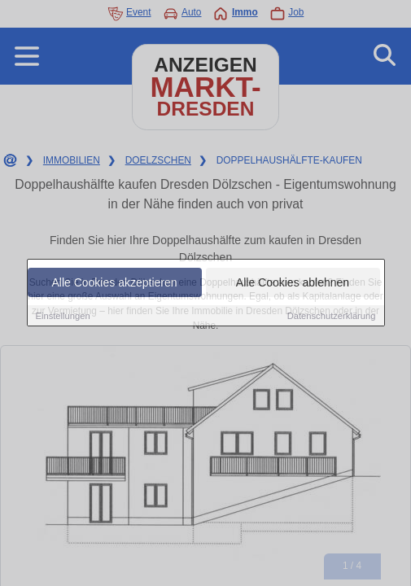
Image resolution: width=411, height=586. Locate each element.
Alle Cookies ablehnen (292, 282)
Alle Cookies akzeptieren (114, 282)
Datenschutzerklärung (331, 316)
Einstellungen (63, 316)
